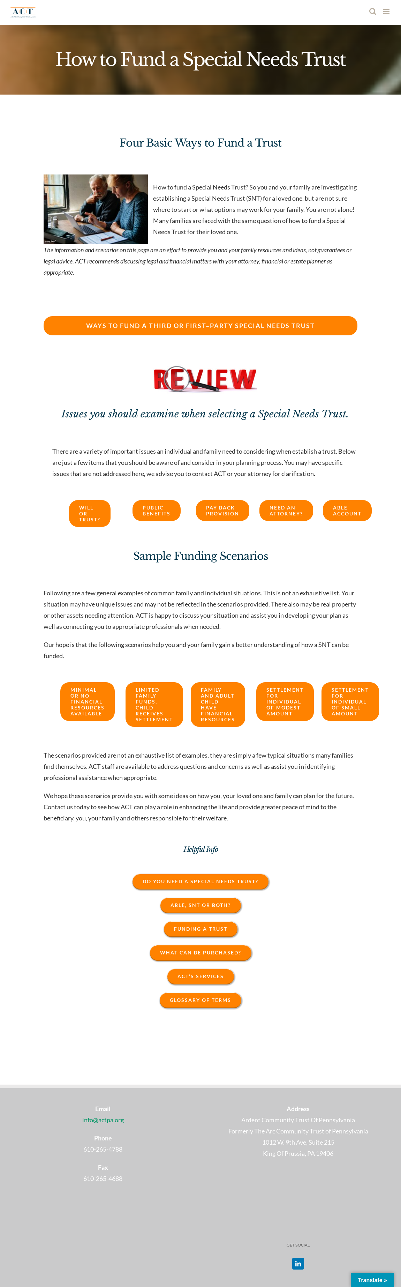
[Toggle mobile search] (372, 11)
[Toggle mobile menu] (387, 11)
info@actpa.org (103, 1120)
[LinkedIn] (298, 1264)
